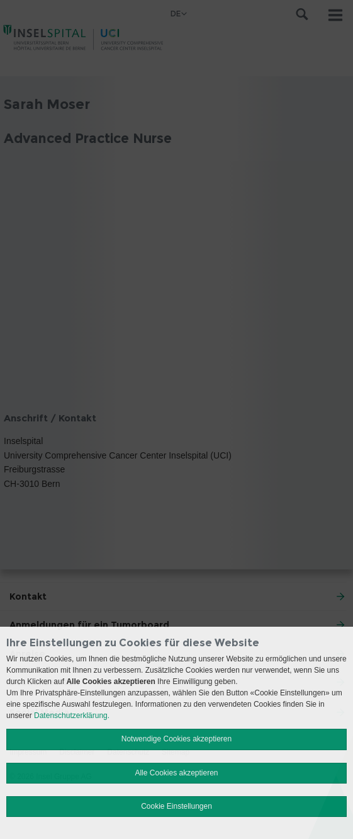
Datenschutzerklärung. (71, 715)
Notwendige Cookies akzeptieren (176, 738)
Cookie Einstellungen (176, 806)
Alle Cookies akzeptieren (176, 772)
